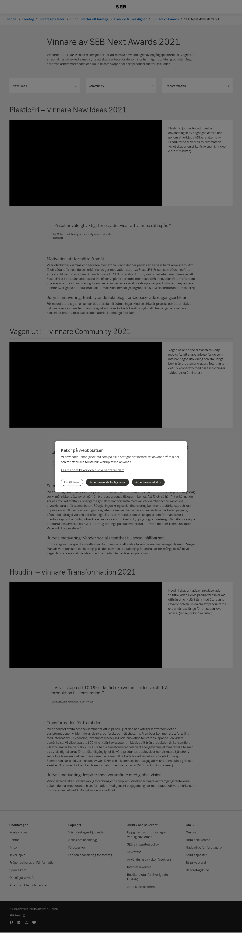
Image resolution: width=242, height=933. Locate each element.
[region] (121, 466)
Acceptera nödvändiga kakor (107, 482)
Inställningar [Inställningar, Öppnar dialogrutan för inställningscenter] (72, 482)
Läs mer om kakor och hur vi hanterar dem (92, 470)
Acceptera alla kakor (148, 482)
